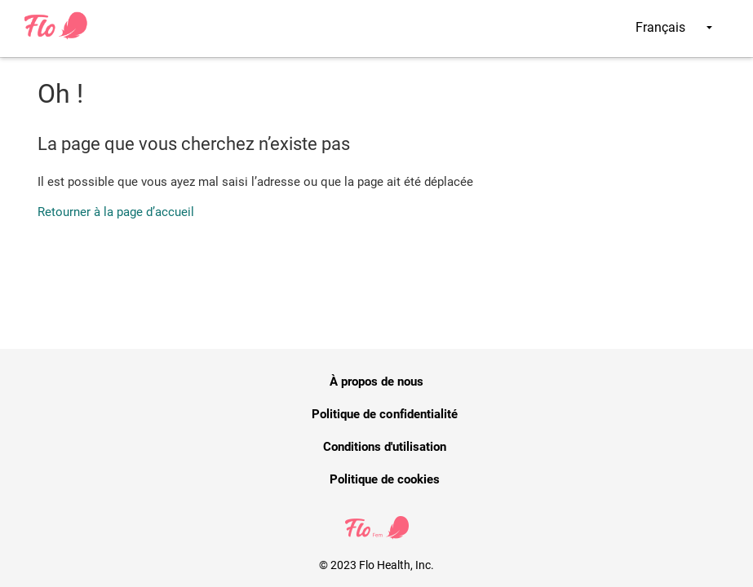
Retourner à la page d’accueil (116, 212)
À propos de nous (377, 381)
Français (674, 27)
